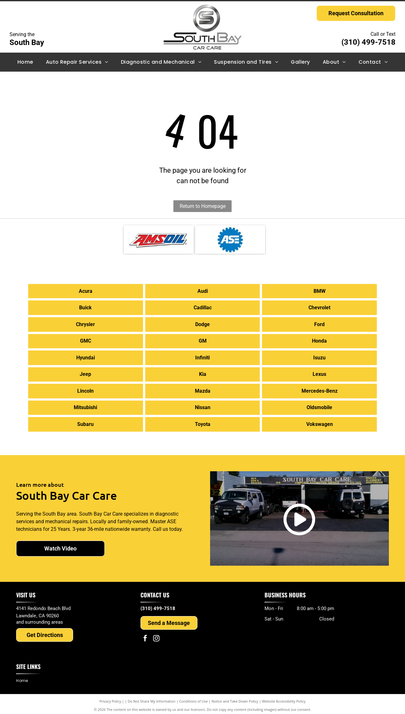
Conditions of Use (193, 698)
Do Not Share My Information (152, 698)
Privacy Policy (110, 698)
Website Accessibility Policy (284, 698)
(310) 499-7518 (368, 42)
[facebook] (145, 635)
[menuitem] (25, 62)
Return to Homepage (203, 206)
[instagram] (156, 635)
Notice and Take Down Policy (235, 698)
